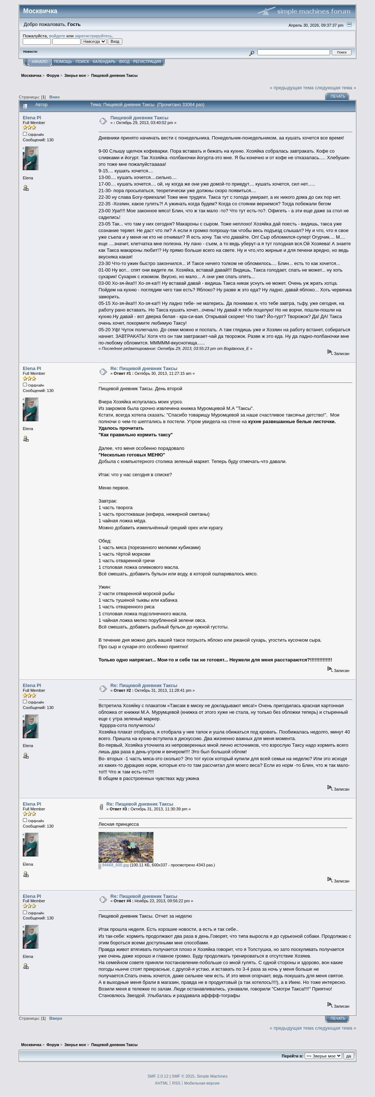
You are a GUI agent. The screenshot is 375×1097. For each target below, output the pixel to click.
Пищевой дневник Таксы (139, 117)
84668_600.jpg (114, 865)
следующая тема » (335, 87)
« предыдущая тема (292, 87)
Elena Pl (32, 117)
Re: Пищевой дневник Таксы (143, 368)
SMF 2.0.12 (158, 1076)
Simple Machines (212, 1076)
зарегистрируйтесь (93, 35)
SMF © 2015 (183, 1076)
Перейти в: (292, 1056)
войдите (57, 35)
